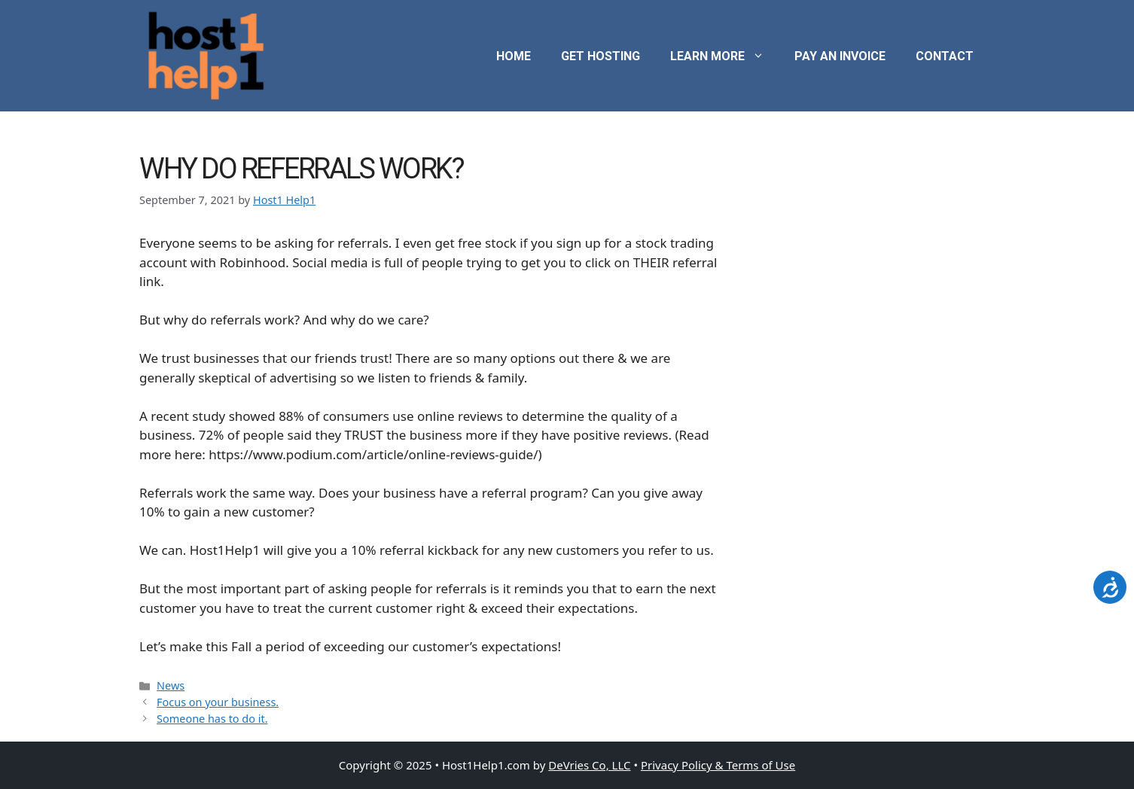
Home (513, 56)
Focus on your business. (218, 702)
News (170, 685)
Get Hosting (600, 56)
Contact (945, 56)
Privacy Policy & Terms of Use (718, 764)
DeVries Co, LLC (589, 764)
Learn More (724, 56)
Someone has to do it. (212, 718)
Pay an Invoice (840, 56)
